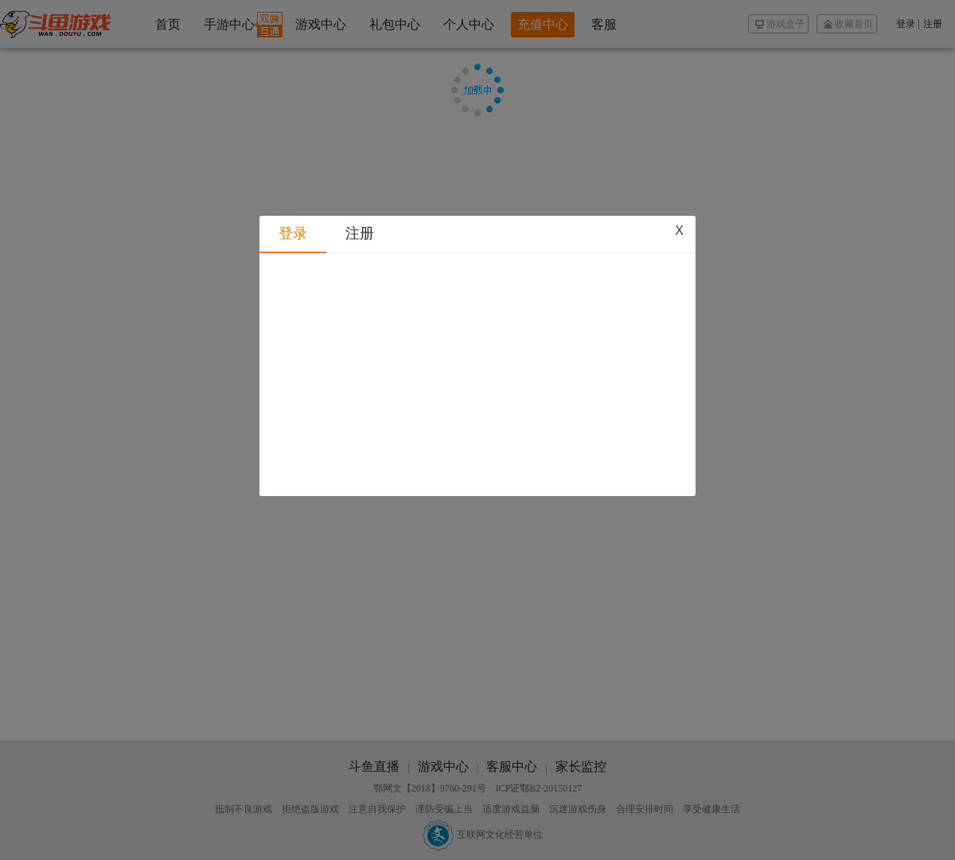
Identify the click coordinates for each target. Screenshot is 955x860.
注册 (359, 204)
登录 (292, 204)
